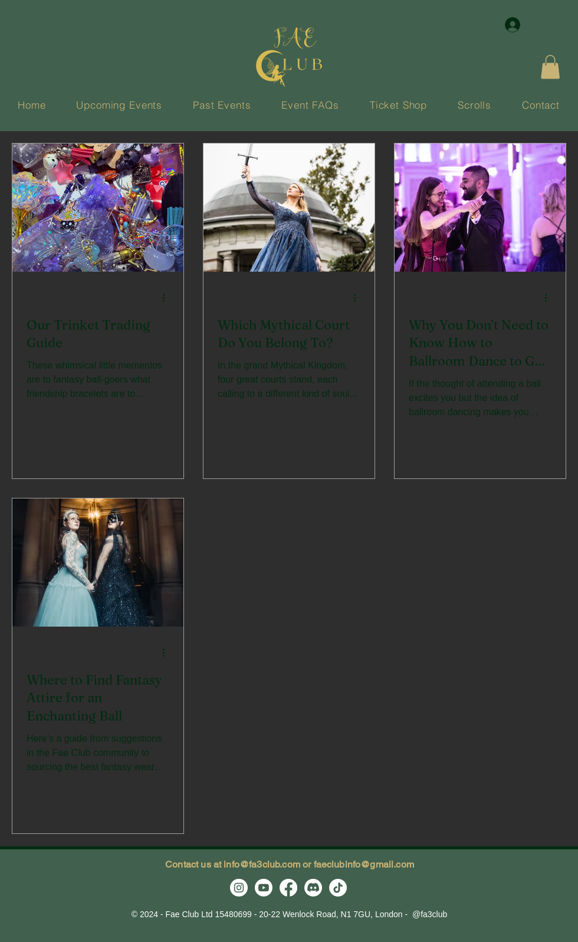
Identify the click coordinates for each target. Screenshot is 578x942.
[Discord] (313, 888)
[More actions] (167, 298)
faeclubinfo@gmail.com (364, 864)
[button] (550, 67)
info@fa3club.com (262, 864)
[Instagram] (239, 888)
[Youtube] (263, 888)
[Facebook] (288, 888)
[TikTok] (338, 888)
